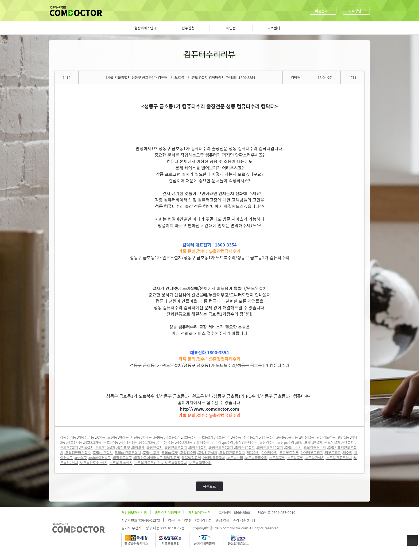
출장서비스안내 (145, 27)
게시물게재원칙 (199, 512)
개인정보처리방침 (134, 512)
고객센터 (273, 27)
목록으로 (209, 486)
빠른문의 (321, 10)
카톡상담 (354, 10)
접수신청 (188, 27)
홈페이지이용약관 (167, 512)
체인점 (231, 27)
